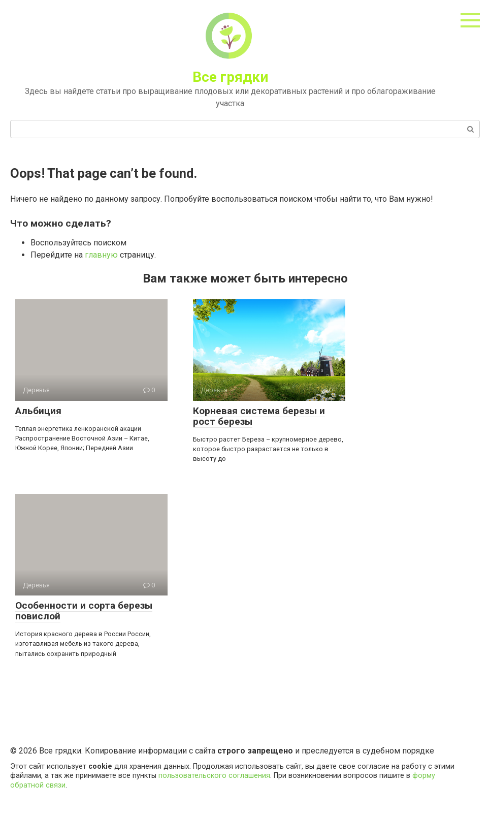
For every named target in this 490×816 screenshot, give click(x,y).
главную (101, 255)
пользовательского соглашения (214, 775)
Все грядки (230, 77)
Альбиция (38, 411)
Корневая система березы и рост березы (259, 416)
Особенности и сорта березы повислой (83, 611)
